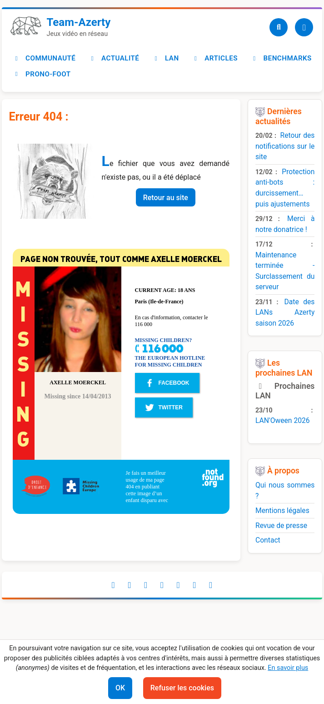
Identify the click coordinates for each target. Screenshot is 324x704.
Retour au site (165, 197)
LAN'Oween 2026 (282, 420)
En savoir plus (288, 668)
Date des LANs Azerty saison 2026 (284, 312)
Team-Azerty (79, 22)
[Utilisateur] (304, 27)
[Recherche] (278, 27)
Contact (267, 540)
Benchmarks (280, 58)
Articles (215, 58)
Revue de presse (281, 525)
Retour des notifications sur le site (284, 146)
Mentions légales (282, 510)
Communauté (44, 58)
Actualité (113, 58)
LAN (165, 58)
